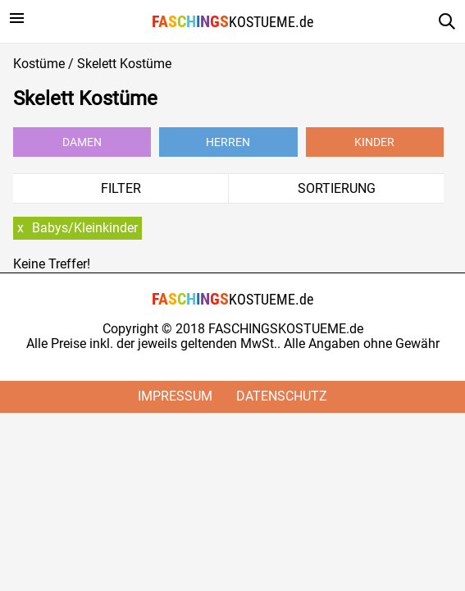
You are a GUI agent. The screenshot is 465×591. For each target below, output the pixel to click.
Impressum (175, 396)
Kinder (374, 142)
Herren (228, 142)
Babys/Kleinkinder (85, 228)
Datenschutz (281, 396)
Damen (82, 142)
